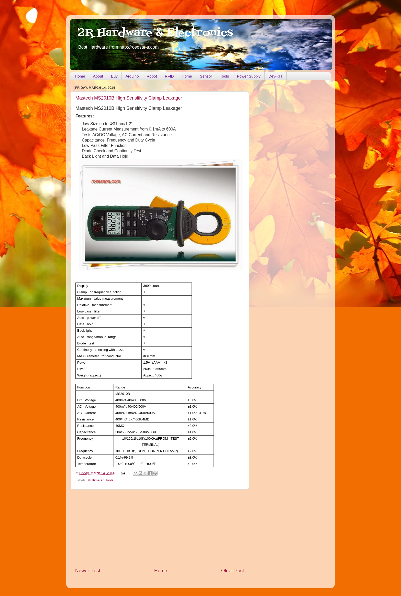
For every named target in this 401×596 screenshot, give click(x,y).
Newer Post (87, 570)
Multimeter (95, 480)
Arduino (132, 76)
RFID (169, 76)
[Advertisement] (159, 528)
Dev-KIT (276, 76)
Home (80, 76)
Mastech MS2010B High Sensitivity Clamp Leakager (128, 98)
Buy (114, 76)
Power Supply (249, 76)
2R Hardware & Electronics (155, 33)
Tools (224, 76)
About (98, 76)
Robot (152, 76)
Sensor (206, 76)
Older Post (232, 570)
